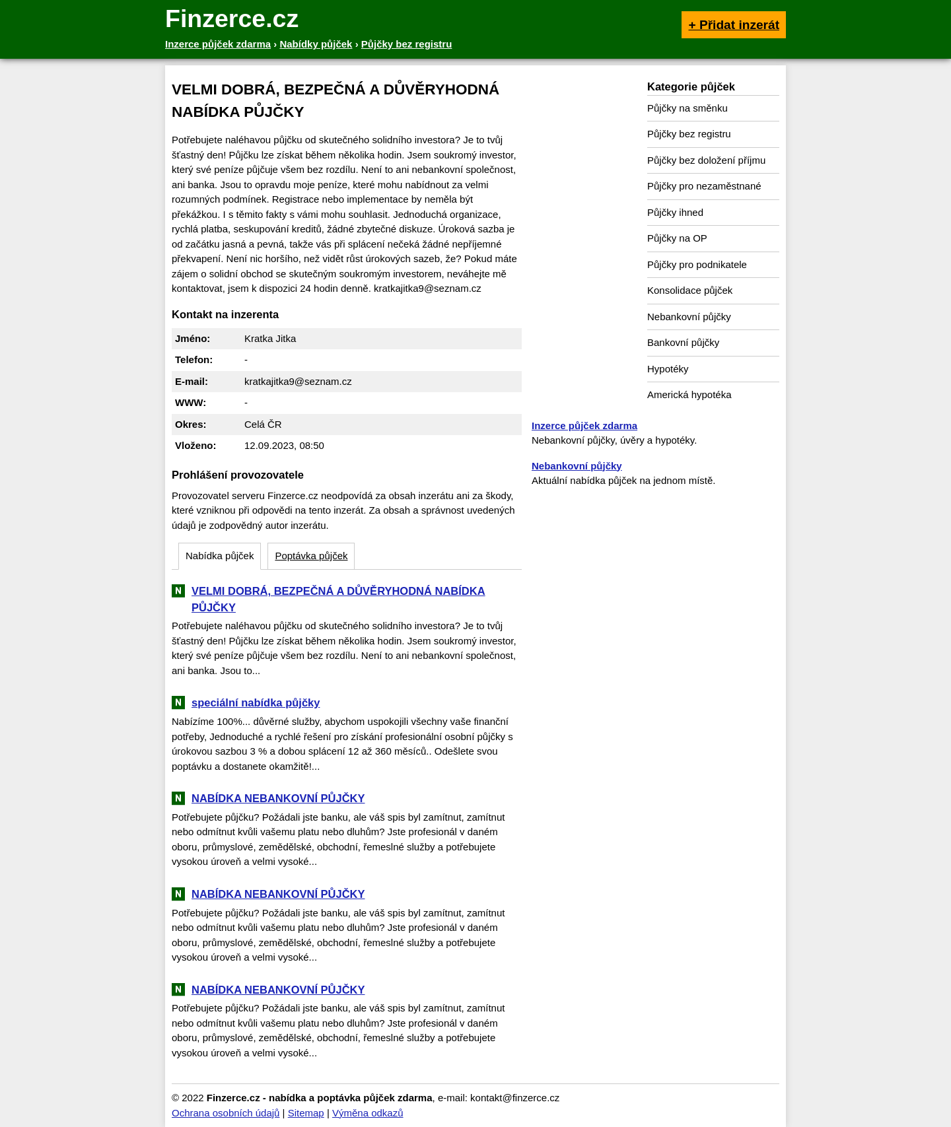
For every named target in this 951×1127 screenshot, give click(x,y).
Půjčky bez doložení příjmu (706, 160)
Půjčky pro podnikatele (697, 264)
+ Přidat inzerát (733, 25)
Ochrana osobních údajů (225, 1112)
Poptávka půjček (311, 555)
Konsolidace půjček (689, 290)
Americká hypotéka (689, 394)
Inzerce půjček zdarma (584, 425)
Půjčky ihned (675, 212)
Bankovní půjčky (683, 342)
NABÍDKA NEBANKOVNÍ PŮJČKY (278, 798)
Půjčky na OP (677, 238)
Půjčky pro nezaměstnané (704, 185)
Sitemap (306, 1112)
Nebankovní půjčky (689, 316)
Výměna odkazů (368, 1112)
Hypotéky (668, 368)
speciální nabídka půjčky (256, 702)
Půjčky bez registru (689, 133)
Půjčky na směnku (687, 108)
